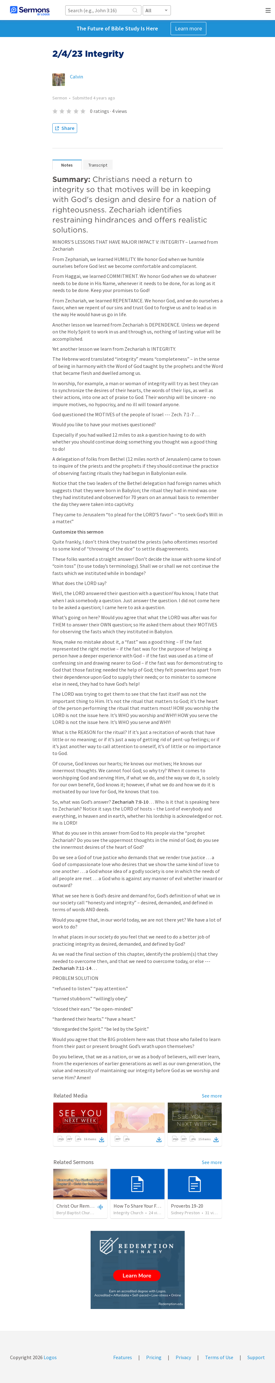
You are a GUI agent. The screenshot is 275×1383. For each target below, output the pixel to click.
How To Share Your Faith (139, 1206)
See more (212, 1096)
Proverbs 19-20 (187, 1206)
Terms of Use (219, 1357)
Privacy (183, 1357)
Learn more (188, 28)
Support (256, 1357)
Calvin (76, 76)
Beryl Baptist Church (75, 1212)
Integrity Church (128, 1212)
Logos (50, 1357)
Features (122, 1357)
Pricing (153, 1357)
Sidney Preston (185, 1212)
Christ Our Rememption (82, 1206)
